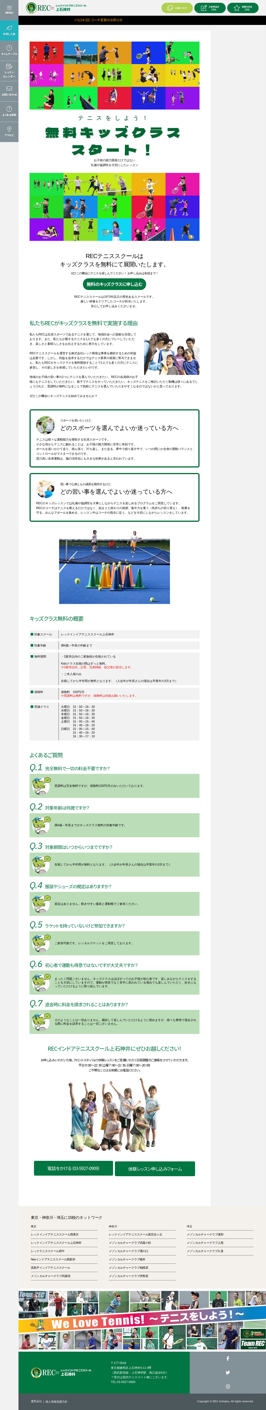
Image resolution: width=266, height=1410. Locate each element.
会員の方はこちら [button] (242, 8)
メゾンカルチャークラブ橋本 (127, 1259)
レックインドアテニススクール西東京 (55, 1234)
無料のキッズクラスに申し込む (114, 284)
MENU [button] (9, 13)
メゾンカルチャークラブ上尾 (205, 1242)
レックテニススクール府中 (47, 1251)
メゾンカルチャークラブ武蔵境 (50, 1276)
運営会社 (36, 1401)
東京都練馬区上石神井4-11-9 (131, 1367)
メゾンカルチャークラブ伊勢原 (128, 1276)
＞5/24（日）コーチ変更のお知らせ (77, 19)
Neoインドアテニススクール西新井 (53, 1259)
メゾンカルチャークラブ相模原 (128, 1267)
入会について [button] (177, 8)
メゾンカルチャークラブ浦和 (205, 1234)
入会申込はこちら (210, 8)
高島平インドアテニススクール (50, 1267)
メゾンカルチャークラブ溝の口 (128, 1251)
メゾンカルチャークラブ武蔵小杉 (130, 1242)
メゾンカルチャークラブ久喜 (205, 1251)
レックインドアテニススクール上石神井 (56, 1242)
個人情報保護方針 (56, 1401)
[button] (9, 30)
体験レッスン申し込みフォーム (155, 1168)
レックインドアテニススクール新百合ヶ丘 (135, 1234)
